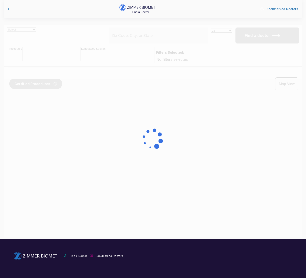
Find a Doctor (78, 256)
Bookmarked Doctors (279, 9)
